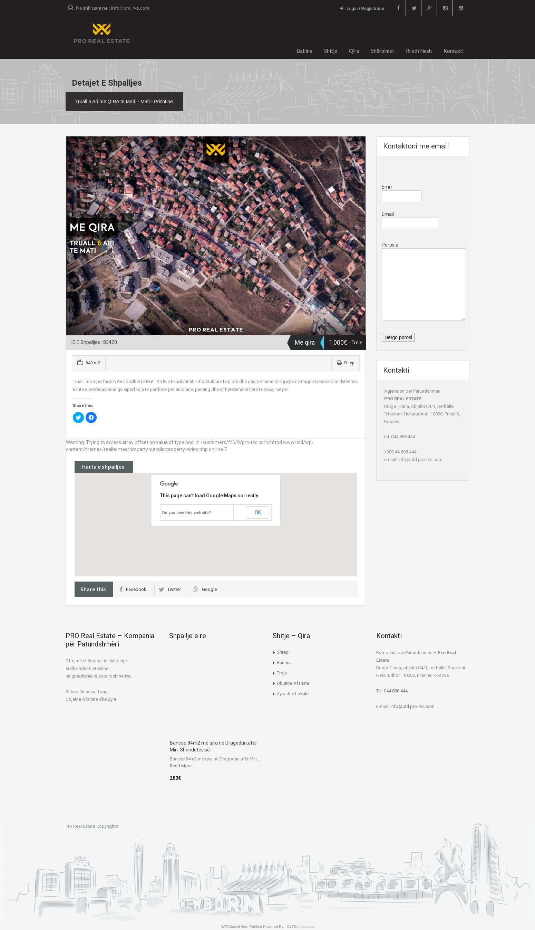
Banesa (284, 662)
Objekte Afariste (293, 683)
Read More (181, 765)
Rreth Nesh (419, 51)
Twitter (170, 589)
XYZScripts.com (300, 926)
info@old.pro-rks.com (420, 459)
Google (205, 589)
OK (258, 512)
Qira (354, 51)
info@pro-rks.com (130, 8)
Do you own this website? (186, 512)
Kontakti (454, 51)
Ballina (304, 51)
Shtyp (345, 363)
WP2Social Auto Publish (241, 926)
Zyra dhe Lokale (293, 693)
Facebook (132, 589)
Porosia (423, 265)
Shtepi (283, 652)
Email (410, 219)
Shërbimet (382, 51)
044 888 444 (396, 690)
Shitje (330, 51)
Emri (402, 191)
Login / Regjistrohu (361, 8)
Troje (282, 672)
